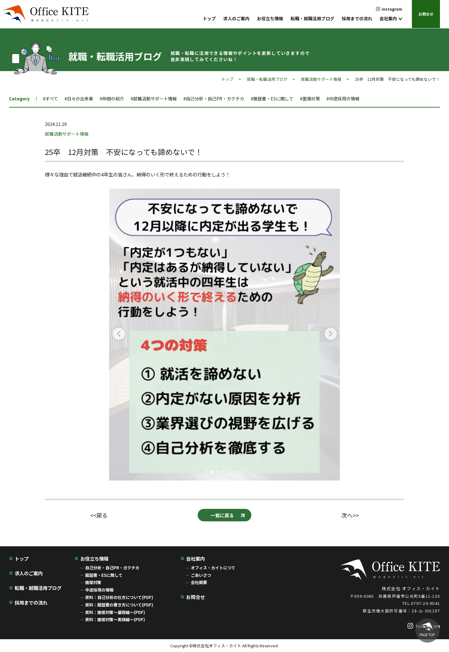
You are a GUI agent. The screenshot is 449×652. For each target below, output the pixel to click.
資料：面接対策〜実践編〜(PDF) (115, 619)
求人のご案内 (236, 18)
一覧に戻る (222, 515)
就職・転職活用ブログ (267, 79)
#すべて (50, 98)
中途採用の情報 (99, 590)
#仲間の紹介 (112, 98)
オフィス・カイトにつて (213, 568)
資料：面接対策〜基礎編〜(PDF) (115, 612)
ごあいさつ (201, 575)
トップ (209, 18)
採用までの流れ (357, 18)
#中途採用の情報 (343, 98)
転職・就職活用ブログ (312, 18)
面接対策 (93, 582)
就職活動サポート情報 (321, 79)
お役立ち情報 (270, 18)
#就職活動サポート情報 (154, 98)
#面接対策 (310, 98)
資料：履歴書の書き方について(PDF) (119, 605)
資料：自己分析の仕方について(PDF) (119, 597)
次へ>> (350, 515)
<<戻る (99, 515)
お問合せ (425, 14)
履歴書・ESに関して (104, 575)
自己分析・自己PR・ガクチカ (112, 568)
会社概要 (199, 582)
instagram (392, 9)
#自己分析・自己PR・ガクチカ (213, 98)
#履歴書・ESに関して (272, 98)
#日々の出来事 (79, 98)
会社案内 (388, 18)
